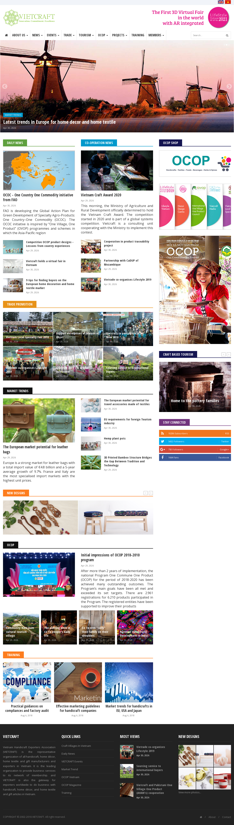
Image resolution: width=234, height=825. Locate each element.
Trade (69, 35)
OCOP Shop (170, 143)
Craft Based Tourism (178, 354)
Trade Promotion (19, 304)
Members (156, 35)
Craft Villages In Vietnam (76, 746)
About (212, 817)
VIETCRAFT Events (72, 761)
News (37, 35)
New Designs (16, 493)
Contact (226, 817)
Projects (119, 35)
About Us (20, 35)
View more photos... (190, 792)
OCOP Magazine (71, 785)
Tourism (86, 35)
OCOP (103, 35)
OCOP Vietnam (70, 777)
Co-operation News (99, 143)
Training (137, 35)
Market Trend (70, 769)
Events (53, 35)
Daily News (15, 143)
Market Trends (13, 115)
